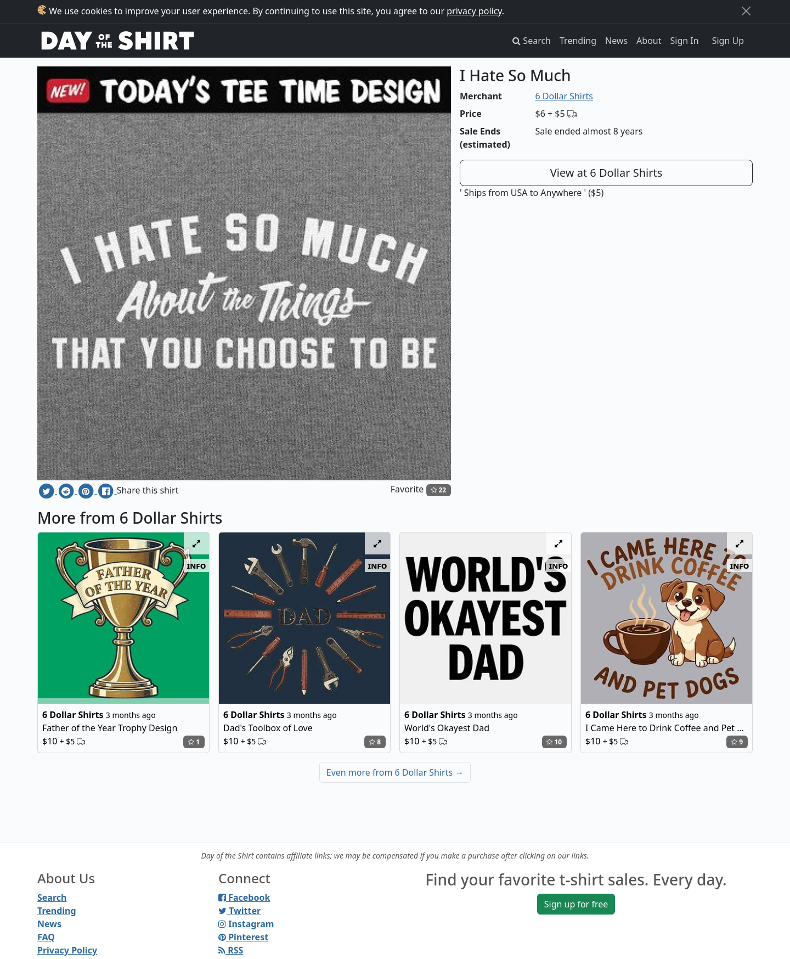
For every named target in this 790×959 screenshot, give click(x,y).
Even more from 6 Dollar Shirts (395, 772)
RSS (230, 950)
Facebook (244, 897)
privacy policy (474, 11)
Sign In (684, 41)
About (648, 41)
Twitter (239, 911)
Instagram (246, 924)
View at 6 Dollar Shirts (606, 172)
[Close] (746, 11)
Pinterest (243, 937)
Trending (578, 41)
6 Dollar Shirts (564, 96)
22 (438, 490)
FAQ (46, 937)
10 (554, 742)
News (616, 41)
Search (51, 897)
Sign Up (728, 41)
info (196, 565)
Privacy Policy (67, 950)
